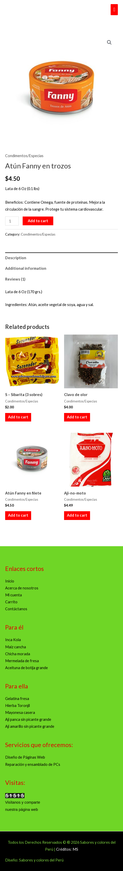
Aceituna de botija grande (26, 668)
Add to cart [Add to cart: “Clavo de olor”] (77, 417)
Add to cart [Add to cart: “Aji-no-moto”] (77, 515)
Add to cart (38, 221)
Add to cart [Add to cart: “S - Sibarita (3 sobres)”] (18, 417)
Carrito (11, 602)
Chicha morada (17, 654)
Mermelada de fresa (22, 661)
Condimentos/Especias (24, 156)
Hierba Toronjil (17, 705)
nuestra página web (21, 809)
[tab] (61, 257)
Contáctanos (16, 609)
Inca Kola (13, 639)
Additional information (25, 268)
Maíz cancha (15, 647)
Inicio (9, 581)
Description (15, 258)
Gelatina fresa (17, 698)
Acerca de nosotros (21, 588)
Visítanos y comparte (22, 802)
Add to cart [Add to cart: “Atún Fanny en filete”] (18, 515)
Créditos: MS (67, 849)
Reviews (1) (15, 279)
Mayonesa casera (20, 712)
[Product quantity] (12, 221)
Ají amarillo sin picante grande (29, 726)
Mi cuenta (13, 595)
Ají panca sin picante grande (28, 719)
